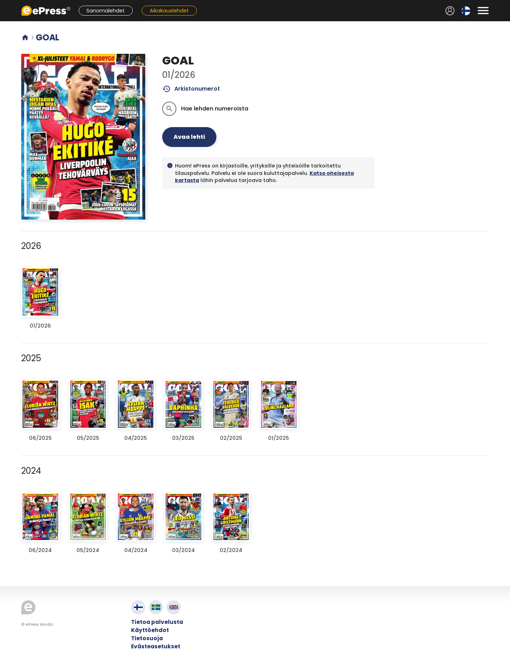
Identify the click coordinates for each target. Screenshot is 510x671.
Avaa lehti (189, 137)
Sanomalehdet (105, 10)
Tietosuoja (147, 638)
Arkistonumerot (191, 89)
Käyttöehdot (150, 630)
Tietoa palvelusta (157, 622)
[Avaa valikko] (483, 10)
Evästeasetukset (155, 646)
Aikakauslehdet (169, 10)
